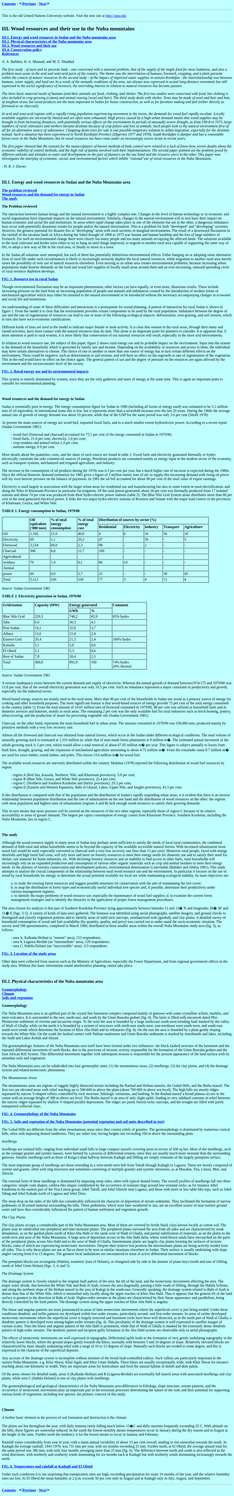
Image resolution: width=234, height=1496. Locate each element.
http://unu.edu (116, 16)
